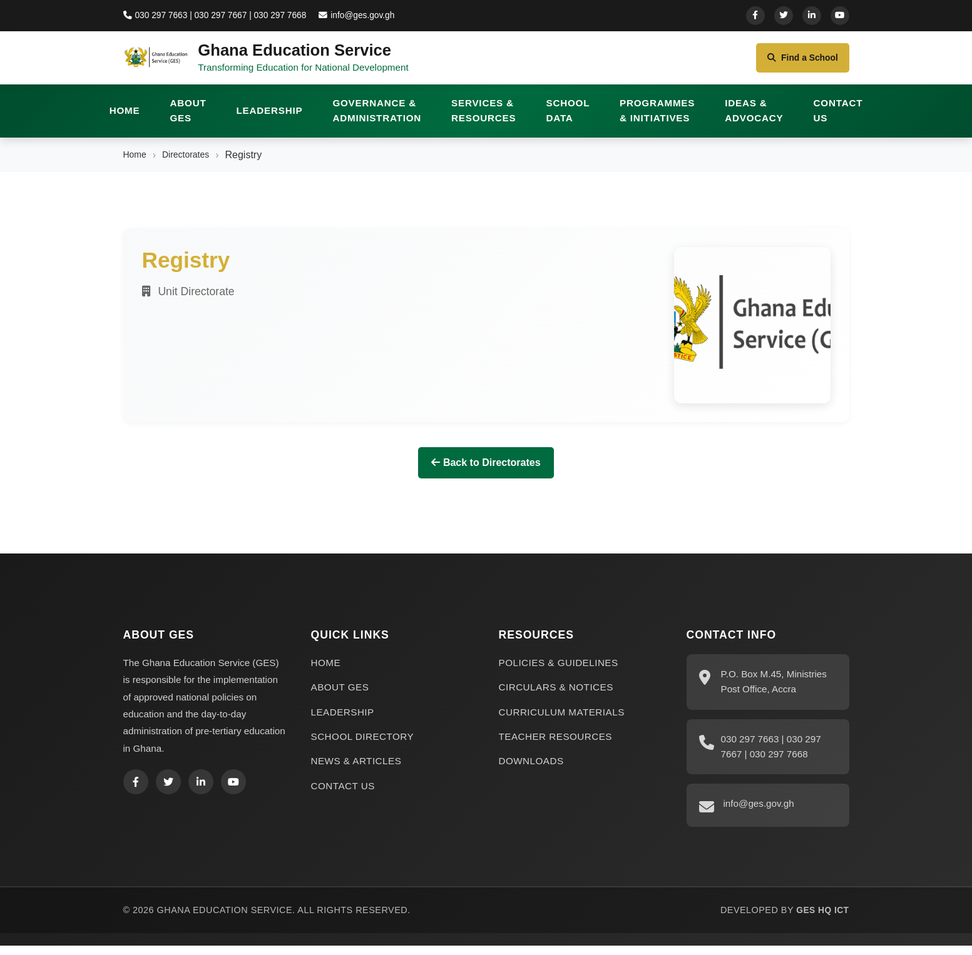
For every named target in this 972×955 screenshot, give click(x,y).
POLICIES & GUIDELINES (558, 672)
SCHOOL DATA (568, 120)
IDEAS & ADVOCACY (754, 120)
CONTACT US (838, 120)
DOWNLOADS (531, 770)
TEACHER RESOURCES (556, 745)
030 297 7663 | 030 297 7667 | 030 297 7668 (219, 15)
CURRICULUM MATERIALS (562, 721)
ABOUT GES (188, 120)
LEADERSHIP (270, 119)
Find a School (797, 62)
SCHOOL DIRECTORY (362, 745)
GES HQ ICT (821, 919)
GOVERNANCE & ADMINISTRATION (376, 120)
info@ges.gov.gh (366, 15)
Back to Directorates (485, 472)
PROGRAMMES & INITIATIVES (657, 120)
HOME (125, 119)
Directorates (193, 164)
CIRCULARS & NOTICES (556, 696)
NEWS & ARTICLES (356, 770)
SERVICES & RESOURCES (483, 120)
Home (136, 164)
